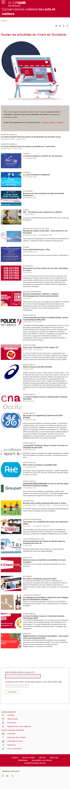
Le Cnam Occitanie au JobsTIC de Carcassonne (42, 156)
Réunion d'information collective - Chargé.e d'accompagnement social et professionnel (41, 295)
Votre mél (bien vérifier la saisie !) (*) (20, 672)
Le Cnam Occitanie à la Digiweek (36, 175)
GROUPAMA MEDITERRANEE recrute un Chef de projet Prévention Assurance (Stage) (45, 485)
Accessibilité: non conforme (42, 760)
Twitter (51, 122)
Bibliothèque (22, 760)
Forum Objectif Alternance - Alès (36, 250)
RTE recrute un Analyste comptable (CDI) (40, 465)
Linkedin (60, 122)
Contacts (15, 758)
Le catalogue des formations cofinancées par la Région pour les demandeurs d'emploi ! (45, 598)
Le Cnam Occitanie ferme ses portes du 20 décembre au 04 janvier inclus (31, 137)
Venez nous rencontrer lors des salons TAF (40, 347)
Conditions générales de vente (35, 763)
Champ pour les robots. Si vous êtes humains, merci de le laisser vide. (33, 682)
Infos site (42, 758)
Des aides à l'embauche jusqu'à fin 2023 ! (40, 579)
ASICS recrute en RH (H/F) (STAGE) (37, 367)
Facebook (44, 122)
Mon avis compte (29, 758)
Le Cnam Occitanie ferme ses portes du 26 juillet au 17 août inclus (28, 146)
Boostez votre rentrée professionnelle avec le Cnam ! (45, 503)
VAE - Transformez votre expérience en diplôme (42, 212)
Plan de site (54, 758)
